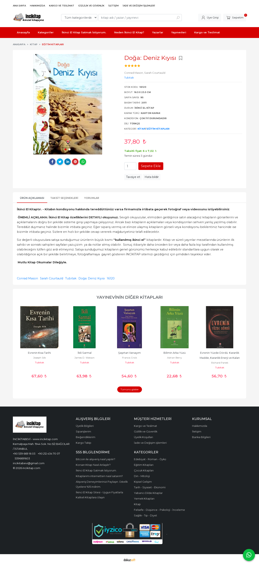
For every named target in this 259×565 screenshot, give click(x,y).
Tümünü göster (129, 389)
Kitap (141, 128)
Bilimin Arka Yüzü (174, 352)
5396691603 (22, 458)
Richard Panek (219, 362)
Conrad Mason (27, 278)
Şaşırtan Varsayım (129, 352)
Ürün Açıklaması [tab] (32, 197)
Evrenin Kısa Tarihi (39, 352)
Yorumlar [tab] (91, 197)
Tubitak (70, 278)
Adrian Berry (174, 357)
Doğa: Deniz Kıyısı (91, 278)
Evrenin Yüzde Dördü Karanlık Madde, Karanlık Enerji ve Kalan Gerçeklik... (220, 357)
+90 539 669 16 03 (24, 453)
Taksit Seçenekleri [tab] (64, 197)
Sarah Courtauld (51, 278)
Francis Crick (129, 357)
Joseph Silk (39, 357)
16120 (111, 278)
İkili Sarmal (84, 352)
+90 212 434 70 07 (49, 453)
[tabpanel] (67, 104)
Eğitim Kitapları (158, 128)
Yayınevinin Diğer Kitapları (130, 297)
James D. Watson (84, 357)
